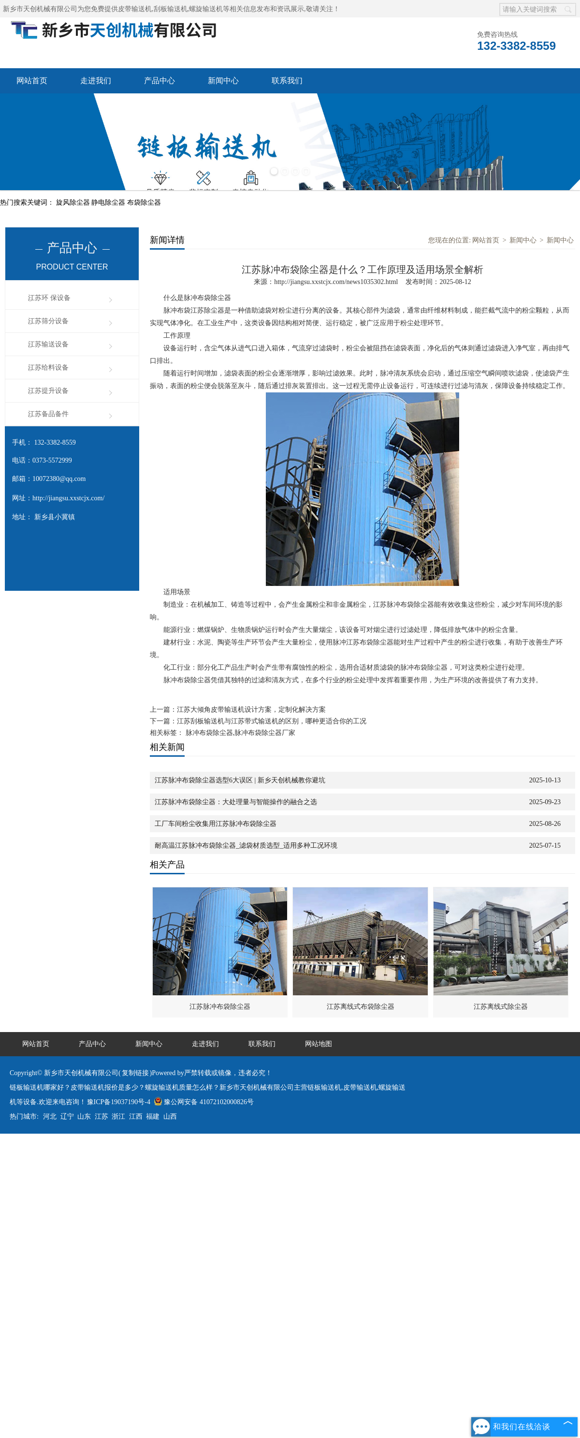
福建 (153, 1116)
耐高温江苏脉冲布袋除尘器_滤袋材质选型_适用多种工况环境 (246, 845)
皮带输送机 (135, 9)
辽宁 (67, 1116)
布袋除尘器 (144, 202)
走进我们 (95, 80)
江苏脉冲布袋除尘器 (219, 1006)
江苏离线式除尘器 (501, 1006)
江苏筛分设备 (48, 321)
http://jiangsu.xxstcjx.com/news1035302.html (336, 281)
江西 (136, 1116)
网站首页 (31, 80)
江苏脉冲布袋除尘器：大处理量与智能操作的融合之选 (236, 802)
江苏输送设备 (48, 344)
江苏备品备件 (48, 414)
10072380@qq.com (59, 478)
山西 (170, 1116)
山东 (84, 1116)
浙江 (118, 1116)
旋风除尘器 (74, 202)
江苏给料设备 (48, 367)
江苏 (101, 1116)
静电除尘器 (109, 202)
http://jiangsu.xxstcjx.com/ (68, 498)
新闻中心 (223, 80)
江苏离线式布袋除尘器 (360, 1006)
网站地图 (318, 1044)
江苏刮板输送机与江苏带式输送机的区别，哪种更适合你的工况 (271, 721)
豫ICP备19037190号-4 (118, 1102)
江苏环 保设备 (49, 297)
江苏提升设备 (48, 390)
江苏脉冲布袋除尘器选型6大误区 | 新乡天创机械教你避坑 (240, 780)
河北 (50, 1116)
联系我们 (287, 80)
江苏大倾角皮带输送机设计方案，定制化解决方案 (251, 709)
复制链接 (135, 1073)
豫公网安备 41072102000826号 (204, 1102)
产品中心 (159, 80)
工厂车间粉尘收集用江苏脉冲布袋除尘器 (215, 823)
